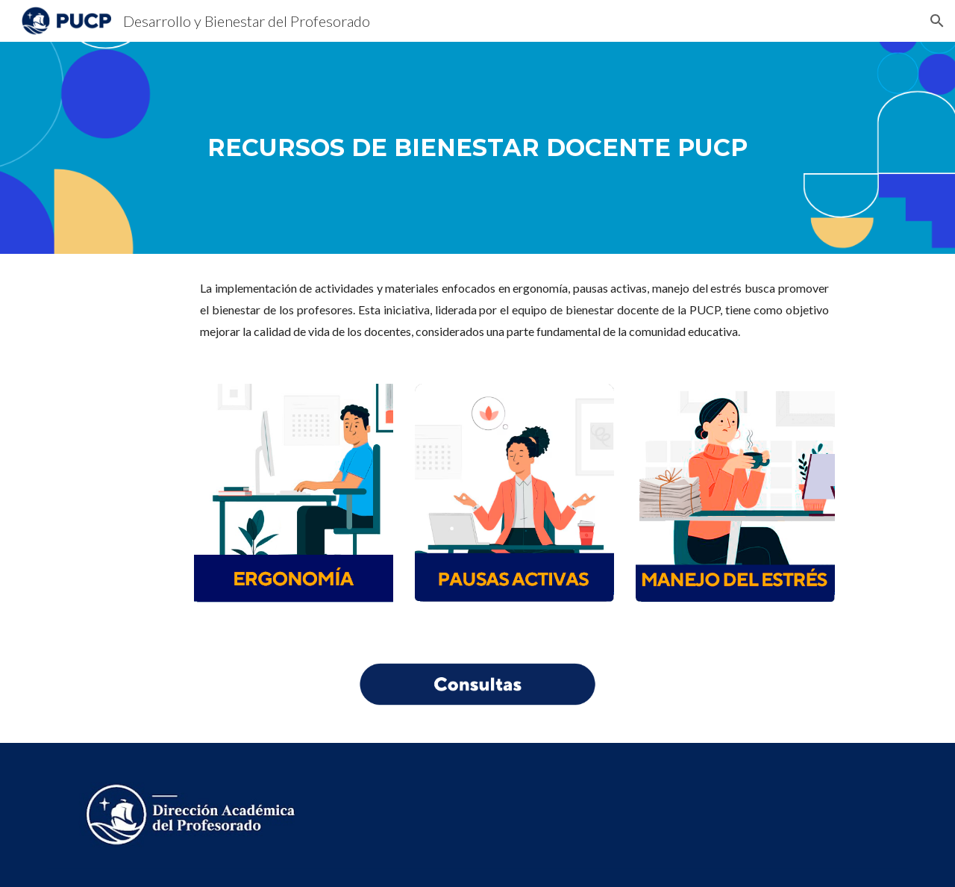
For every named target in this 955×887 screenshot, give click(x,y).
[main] (477, 147)
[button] (937, 21)
